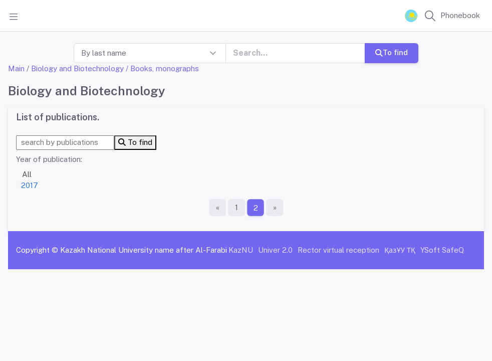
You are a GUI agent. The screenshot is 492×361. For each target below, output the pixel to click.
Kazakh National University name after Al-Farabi (143, 250)
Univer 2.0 (275, 250)
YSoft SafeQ (442, 250)
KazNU (240, 250)
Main (16, 68)
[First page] (217, 207)
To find (391, 52)
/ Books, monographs (162, 68)
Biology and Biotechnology (77, 68)
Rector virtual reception (338, 250)
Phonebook (460, 15)
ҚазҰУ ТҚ (399, 250)
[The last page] (274, 207)
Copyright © (37, 250)
